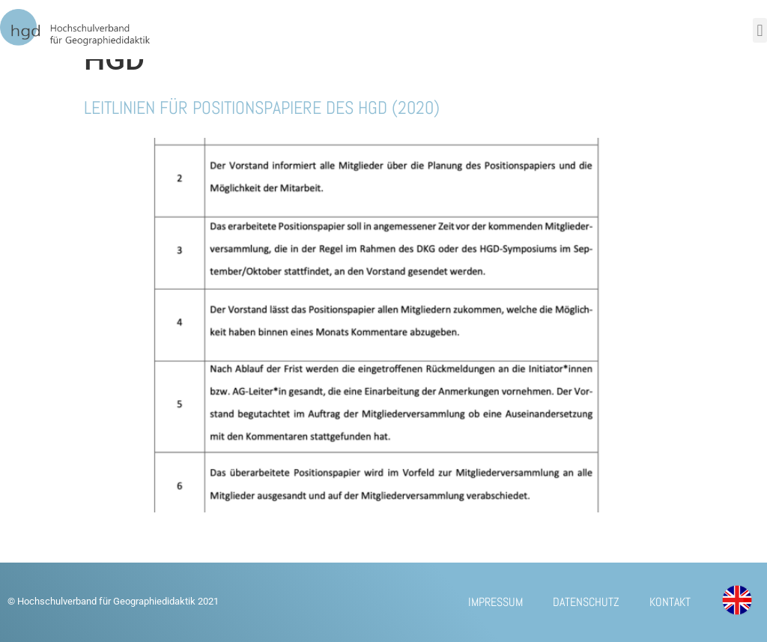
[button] (760, 30)
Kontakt (670, 602)
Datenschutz (586, 602)
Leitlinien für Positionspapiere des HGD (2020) (262, 107)
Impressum (495, 602)
